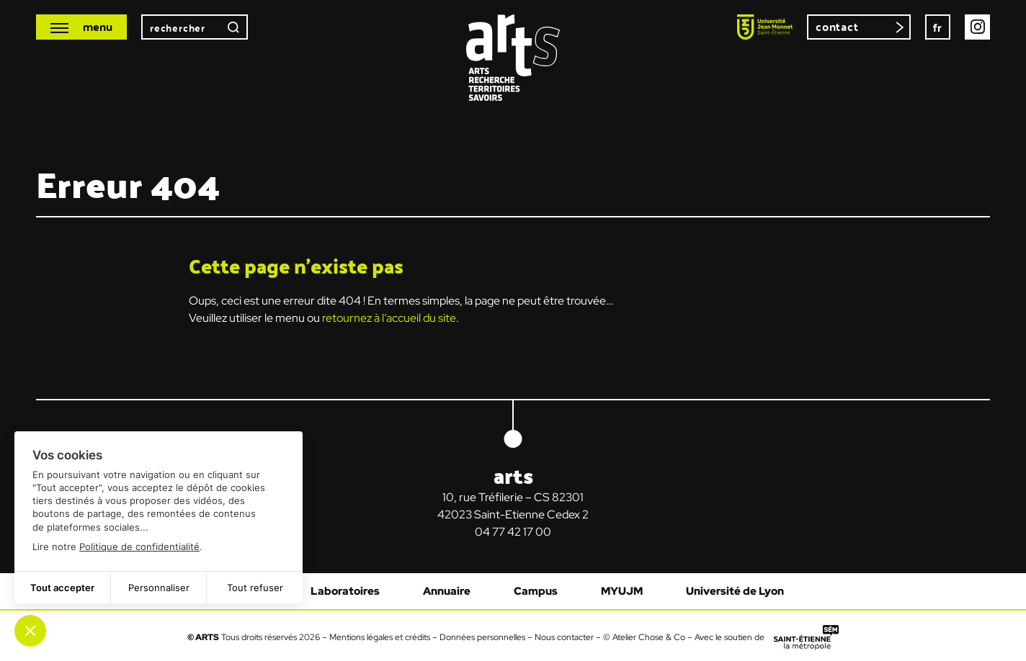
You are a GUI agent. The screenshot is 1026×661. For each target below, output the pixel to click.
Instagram (977, 27)
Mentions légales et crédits (379, 636)
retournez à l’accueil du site (389, 317)
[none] (937, 27)
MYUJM (622, 591)
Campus (536, 591)
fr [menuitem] (938, 27)
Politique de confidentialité (139, 546)
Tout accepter (62, 587)
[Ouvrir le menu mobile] (81, 27)
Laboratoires (345, 591)
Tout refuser (255, 587)
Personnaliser (158, 587)
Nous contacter (564, 636)
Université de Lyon (735, 591)
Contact (837, 26)
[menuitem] (937, 27)
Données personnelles (482, 636)
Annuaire (446, 591)
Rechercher (233, 27)
